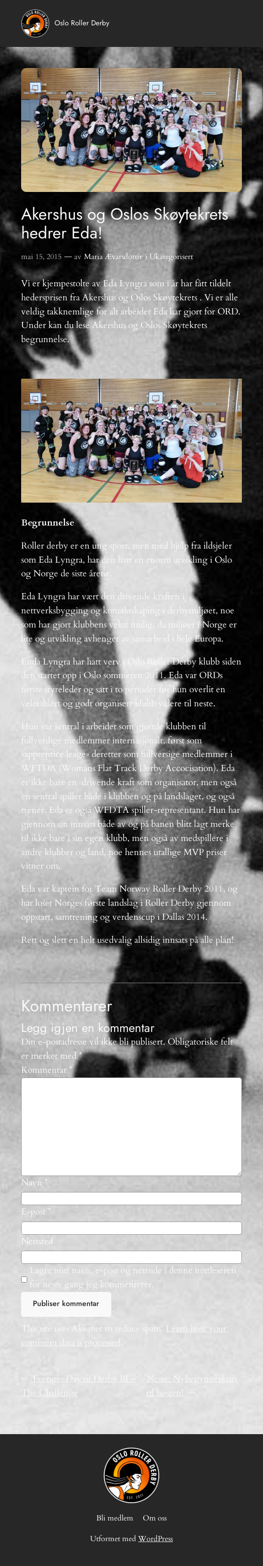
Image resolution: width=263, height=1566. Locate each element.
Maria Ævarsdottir (113, 257)
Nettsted (37, 1241)
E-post (36, 1212)
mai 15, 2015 (41, 257)
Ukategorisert (171, 257)
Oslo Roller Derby (81, 23)
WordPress (155, 1539)
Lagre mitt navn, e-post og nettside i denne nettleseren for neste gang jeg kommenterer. (133, 1277)
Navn (34, 1182)
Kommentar (46, 1070)
